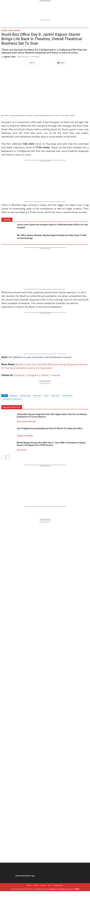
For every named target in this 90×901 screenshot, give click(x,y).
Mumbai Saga (25, 396)
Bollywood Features (26, 421)
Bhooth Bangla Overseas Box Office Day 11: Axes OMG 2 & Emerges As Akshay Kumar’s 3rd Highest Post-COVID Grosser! (51, 444)
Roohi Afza (55, 396)
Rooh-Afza (37, 396)
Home (4, 30)
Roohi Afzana (67, 396)
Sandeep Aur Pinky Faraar (12, 399)
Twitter (45, 375)
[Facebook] (3, 390)
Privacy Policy (58, 885)
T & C (50, 885)
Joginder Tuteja (9, 57)
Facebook (19, 375)
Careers (43, 885)
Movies (53, 889)
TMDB (77, 889)
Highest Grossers (25, 436)
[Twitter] (8, 390)
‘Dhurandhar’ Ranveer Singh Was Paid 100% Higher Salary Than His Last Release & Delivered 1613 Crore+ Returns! (52, 415)
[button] (61, 62)
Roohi (46, 396)
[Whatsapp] (13, 390)
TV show (61, 889)
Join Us (30, 62)
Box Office (15, 30)
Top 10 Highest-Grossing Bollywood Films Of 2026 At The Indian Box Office (49, 428)
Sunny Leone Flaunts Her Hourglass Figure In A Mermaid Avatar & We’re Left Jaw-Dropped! (52, 226)
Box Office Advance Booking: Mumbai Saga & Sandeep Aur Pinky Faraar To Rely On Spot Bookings (51, 236)
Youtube (56, 375)
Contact (36, 885)
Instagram (32, 375)
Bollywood (13, 396)
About (29, 885)
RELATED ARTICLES (11, 407)
